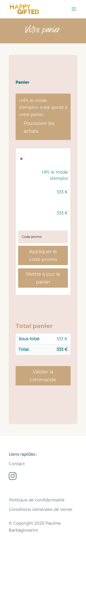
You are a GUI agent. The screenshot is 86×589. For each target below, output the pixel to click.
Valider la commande (43, 375)
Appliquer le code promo (43, 255)
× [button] (21, 159)
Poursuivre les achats (39, 127)
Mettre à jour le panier (43, 278)
